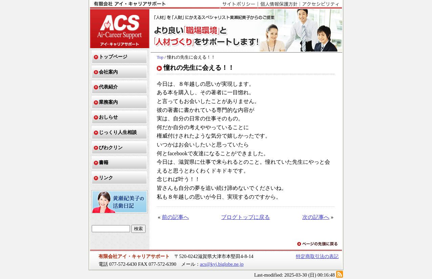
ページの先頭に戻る (318, 244)
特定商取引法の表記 (317, 256)
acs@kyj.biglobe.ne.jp (222, 264)
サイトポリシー (239, 4)
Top (160, 57)
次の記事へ (315, 217)
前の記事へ (175, 217)
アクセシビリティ (321, 4)
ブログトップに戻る (245, 217)
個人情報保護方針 (279, 4)
